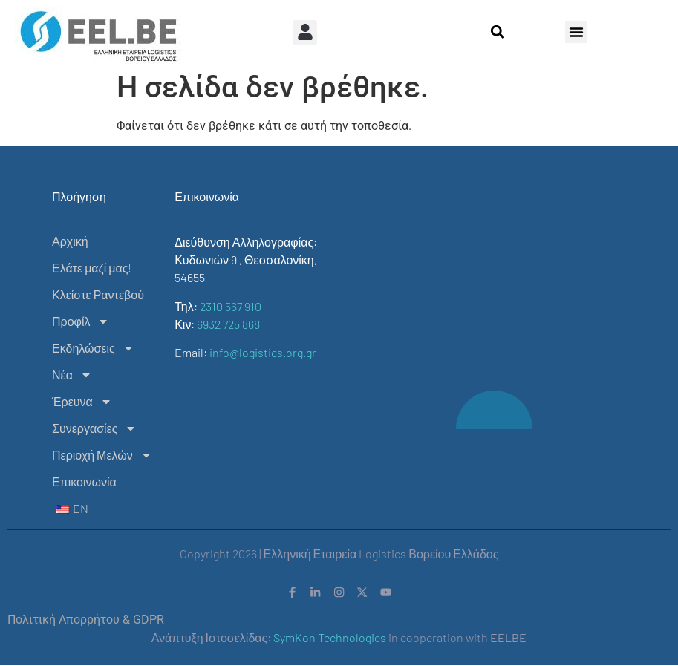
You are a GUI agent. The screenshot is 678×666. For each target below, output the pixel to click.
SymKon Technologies (329, 639)
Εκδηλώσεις (93, 348)
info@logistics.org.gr (262, 352)
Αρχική (70, 241)
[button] (305, 32)
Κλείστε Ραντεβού (98, 294)
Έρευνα (82, 401)
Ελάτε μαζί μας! (91, 268)
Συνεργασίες (94, 428)
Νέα (72, 375)
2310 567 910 (230, 306)
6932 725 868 (228, 324)
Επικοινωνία (84, 481)
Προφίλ (80, 321)
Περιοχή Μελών (102, 455)
